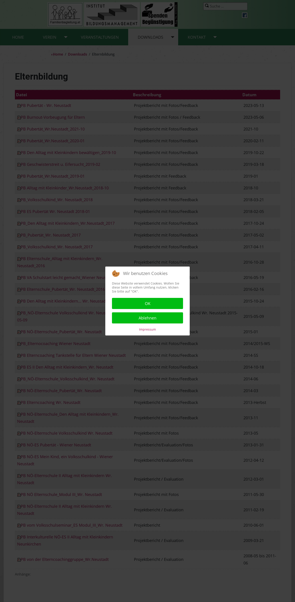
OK (147, 303)
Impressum (147, 329)
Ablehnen (147, 318)
